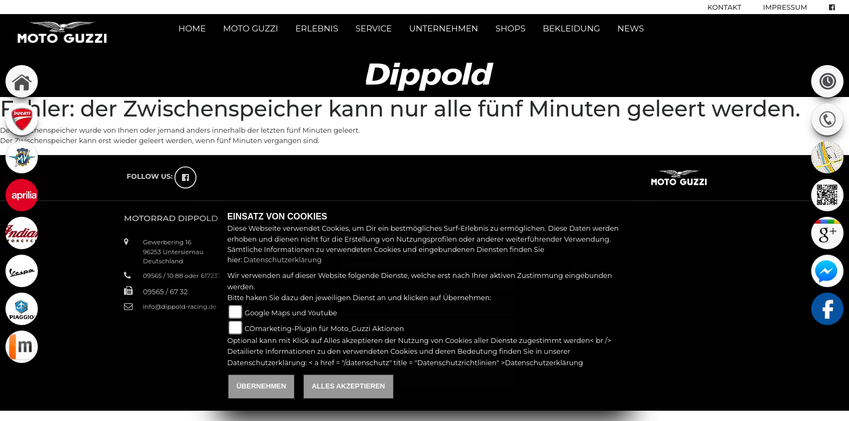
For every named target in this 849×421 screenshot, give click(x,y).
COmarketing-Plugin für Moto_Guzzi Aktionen (324, 329)
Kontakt (725, 7)
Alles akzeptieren (348, 386)
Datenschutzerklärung (283, 260)
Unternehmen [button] (444, 28)
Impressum (785, 7)
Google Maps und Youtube (291, 313)
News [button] (630, 28)
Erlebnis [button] (317, 28)
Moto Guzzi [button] (250, 28)
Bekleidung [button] (571, 28)
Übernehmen (261, 386)
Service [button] (373, 28)
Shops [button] (510, 28)
